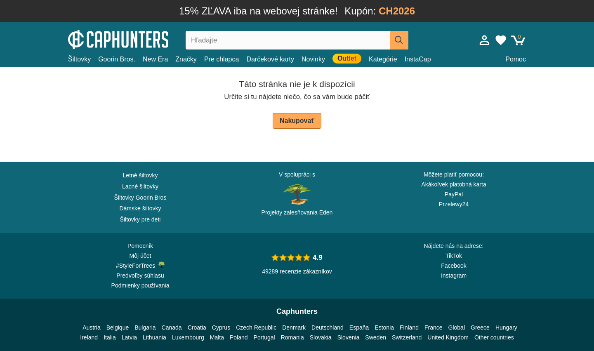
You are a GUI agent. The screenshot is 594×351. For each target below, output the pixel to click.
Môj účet (140, 255)
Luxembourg (188, 337)
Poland (239, 337)
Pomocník (140, 246)
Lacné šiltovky (140, 186)
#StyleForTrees (140, 265)
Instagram (454, 275)
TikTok (454, 255)
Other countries (494, 337)
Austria (91, 327)
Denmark (294, 327)
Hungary (506, 327)
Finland (409, 327)
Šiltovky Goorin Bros (140, 197)
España (359, 327)
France (433, 327)
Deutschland (327, 327)
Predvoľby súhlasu (140, 275)
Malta (217, 337)
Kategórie (383, 59)
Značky (186, 59)
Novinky (313, 59)
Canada (172, 327)
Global (456, 327)
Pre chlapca (221, 59)
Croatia (197, 327)
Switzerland (407, 337)
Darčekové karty (270, 59)
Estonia (384, 327)
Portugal (264, 337)
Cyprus (221, 327)
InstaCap (418, 59)
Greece (480, 327)
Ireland (89, 337)
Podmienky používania (140, 285)
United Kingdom (448, 337)
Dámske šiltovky (140, 208)
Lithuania (154, 337)
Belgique (117, 327)
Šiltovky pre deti (140, 219)
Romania (292, 337)
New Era (155, 59)
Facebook (453, 265)
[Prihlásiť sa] (484, 40)
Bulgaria (145, 327)
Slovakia (321, 337)
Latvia (129, 337)
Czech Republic (256, 327)
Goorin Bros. (116, 59)
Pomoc (515, 59)
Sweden (375, 337)
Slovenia (348, 337)
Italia (110, 337)
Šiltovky (79, 59)
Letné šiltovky (140, 175)
